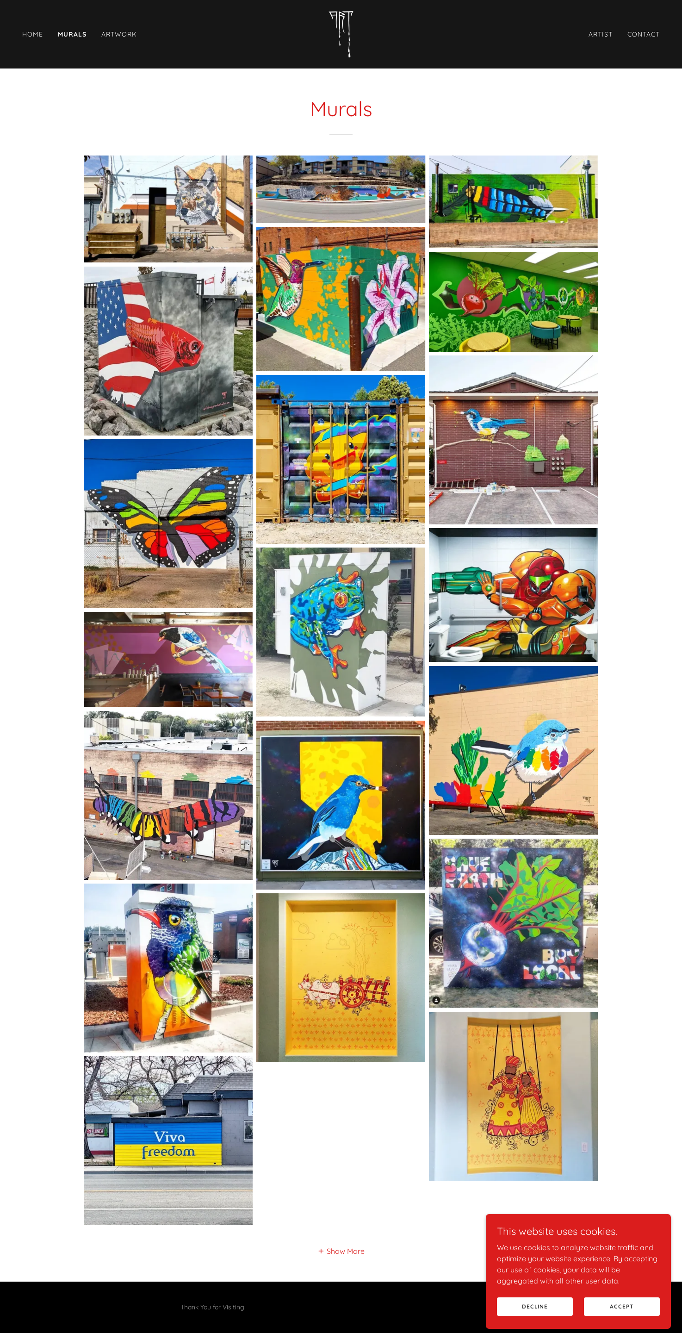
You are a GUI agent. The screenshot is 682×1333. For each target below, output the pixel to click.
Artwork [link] (118, 34)
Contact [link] (643, 34)
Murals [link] (72, 34)
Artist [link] (601, 34)
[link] (341, 33)
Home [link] (32, 34)
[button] (341, 1251)
